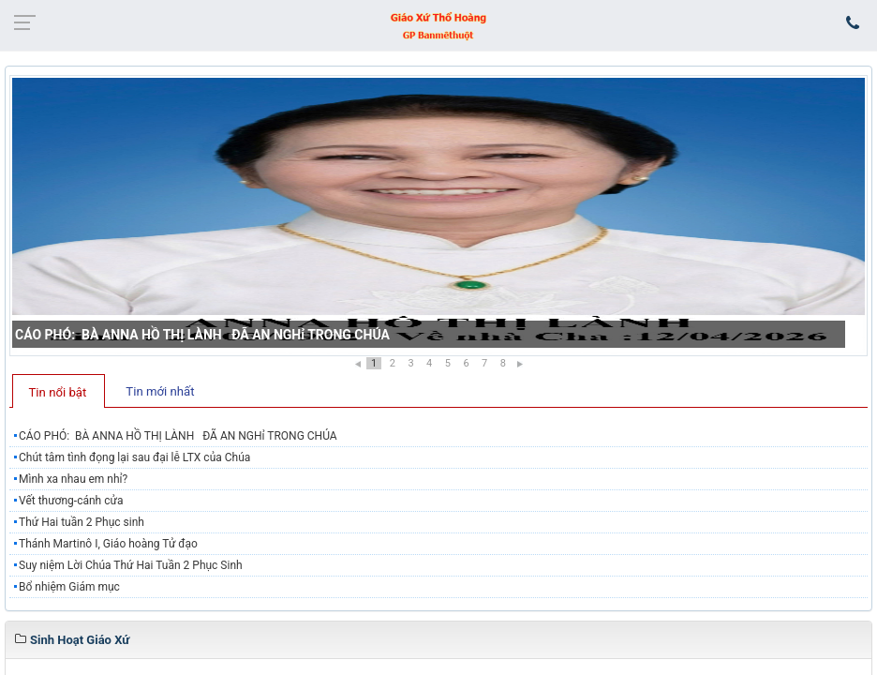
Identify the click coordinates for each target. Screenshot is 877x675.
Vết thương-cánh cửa (71, 500)
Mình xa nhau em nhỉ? (73, 479)
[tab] (58, 391)
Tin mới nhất (160, 391)
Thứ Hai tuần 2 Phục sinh (81, 522)
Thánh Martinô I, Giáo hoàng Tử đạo (108, 543)
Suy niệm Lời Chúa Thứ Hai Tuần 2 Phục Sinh (131, 565)
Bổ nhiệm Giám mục (69, 586)
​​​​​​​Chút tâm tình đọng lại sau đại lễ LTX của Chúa (134, 457)
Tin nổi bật (58, 392)
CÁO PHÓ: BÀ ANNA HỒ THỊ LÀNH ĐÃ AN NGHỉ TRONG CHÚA (202, 334)
